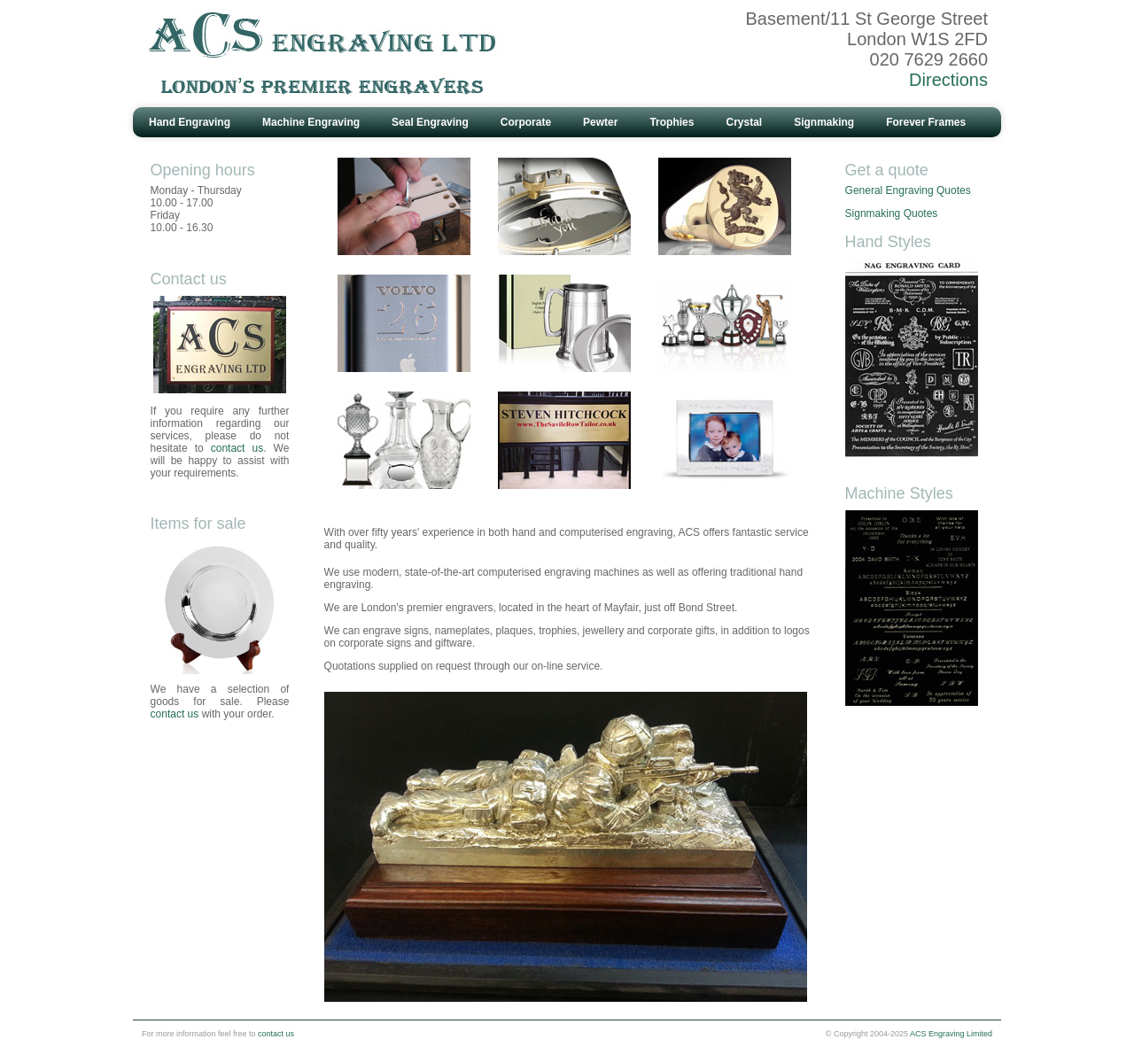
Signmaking (824, 122)
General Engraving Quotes (908, 190)
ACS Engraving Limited (951, 1033)
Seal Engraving (430, 122)
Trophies (671, 122)
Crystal (744, 122)
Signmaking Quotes (891, 213)
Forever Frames (926, 122)
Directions (948, 79)
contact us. (239, 448)
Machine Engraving (311, 122)
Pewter (600, 122)
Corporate (526, 122)
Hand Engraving (189, 122)
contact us (175, 714)
